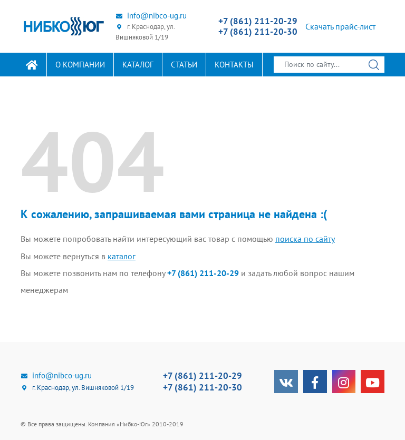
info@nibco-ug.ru (151, 16)
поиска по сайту (305, 238)
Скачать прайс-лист (340, 26)
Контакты (234, 65)
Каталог (137, 65)
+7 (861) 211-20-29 (257, 21)
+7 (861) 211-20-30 (257, 31)
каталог (122, 255)
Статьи (184, 65)
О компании (80, 65)
